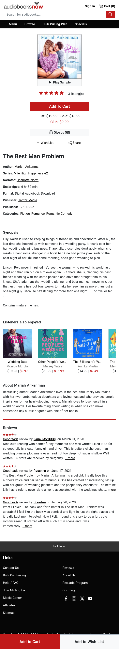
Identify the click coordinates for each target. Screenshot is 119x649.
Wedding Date (17, 362)
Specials (81, 24)
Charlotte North (27, 180)
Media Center (12, 598)
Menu (10, 24)
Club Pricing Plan (55, 24)
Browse (29, 24)
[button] (12, 24)
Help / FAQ (10, 583)
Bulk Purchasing (14, 575)
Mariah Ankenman (27, 167)
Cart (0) (107, 6)
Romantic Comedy (59, 213)
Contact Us (11, 568)
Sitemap (9, 613)
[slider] (51, 93)
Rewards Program (75, 583)
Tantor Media (27, 200)
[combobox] (59, 14)
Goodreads (10, 439)
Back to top (59, 546)
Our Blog (69, 590)
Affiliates (9, 605)
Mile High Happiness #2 (31, 173)
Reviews (68, 568)
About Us (69, 575)
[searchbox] (55, 14)
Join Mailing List (14, 590)
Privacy (8, 639)
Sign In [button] (90, 6)
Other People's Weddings (52, 362)
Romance (38, 213)
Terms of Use (25, 639)
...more (70, 458)
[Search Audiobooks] (110, 14)
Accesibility (100, 635)
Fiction (25, 213)
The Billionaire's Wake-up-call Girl (88, 362)
